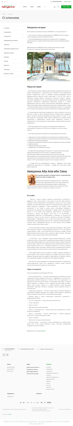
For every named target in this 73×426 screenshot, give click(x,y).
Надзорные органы (9, 53)
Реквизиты (7, 69)
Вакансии (6, 65)
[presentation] (27, 67)
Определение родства (32, 369)
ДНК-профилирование (32, 371)
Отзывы (6, 61)
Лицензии (6, 44)
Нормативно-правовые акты (11, 48)
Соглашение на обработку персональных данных (42, 407)
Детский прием (10, 369)
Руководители (7, 32)
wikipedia (43, 331)
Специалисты (13, 36)
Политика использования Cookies (39, 409)
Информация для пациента (11, 40)
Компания (48, 364)
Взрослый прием (11, 367)
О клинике (6, 28)
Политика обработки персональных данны (41, 410)
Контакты (39, 393)
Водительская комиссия (33, 367)
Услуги (9, 364)
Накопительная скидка (32, 373)
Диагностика (10, 371)
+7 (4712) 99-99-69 (57, 1)
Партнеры (6, 57)
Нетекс (10, 414)
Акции (28, 364)
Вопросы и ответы (8, 73)
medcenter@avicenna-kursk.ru (27, 349)
